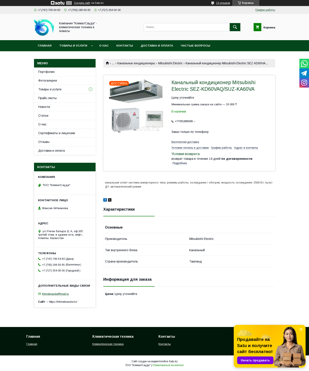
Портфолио (46, 71)
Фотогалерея (47, 80)
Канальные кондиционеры (136, 63)
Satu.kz (173, 361)
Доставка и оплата (157, 45)
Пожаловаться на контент (168, 365)
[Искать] (235, 27)
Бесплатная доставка (185, 142)
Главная (45, 45)
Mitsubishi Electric (170, 63)
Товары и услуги (73, 45)
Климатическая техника (108, 344)
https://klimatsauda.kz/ (63, 301)
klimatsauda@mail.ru (55, 293)
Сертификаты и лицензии (56, 133)
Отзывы (43, 142)
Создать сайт (82, 2)
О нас (104, 45)
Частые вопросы (195, 45)
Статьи (43, 115)
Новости (44, 107)
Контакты (124, 45)
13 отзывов (223, 2)
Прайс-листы (47, 98)
